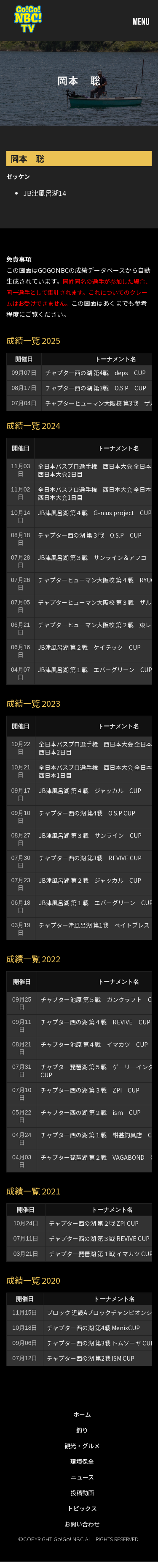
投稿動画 (82, 1492)
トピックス (82, 1508)
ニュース (82, 1477)
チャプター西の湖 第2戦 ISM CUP (90, 1358)
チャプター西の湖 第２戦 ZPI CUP (94, 1223)
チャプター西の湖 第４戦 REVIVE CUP (95, 1022)
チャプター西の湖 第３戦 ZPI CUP (89, 1090)
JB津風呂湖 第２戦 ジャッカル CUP (90, 880)
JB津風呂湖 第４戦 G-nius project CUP (95, 512)
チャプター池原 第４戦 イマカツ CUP (94, 1044)
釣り (82, 1430)
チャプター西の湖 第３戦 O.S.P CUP (90, 535)
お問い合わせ (82, 1524)
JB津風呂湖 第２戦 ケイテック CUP (89, 647)
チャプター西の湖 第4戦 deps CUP (95, 372)
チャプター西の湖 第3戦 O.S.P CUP (95, 388)
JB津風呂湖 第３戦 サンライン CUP (90, 835)
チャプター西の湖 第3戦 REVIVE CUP (90, 858)
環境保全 (82, 1461)
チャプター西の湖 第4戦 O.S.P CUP (87, 813)
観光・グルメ (82, 1445)
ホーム (82, 1414)
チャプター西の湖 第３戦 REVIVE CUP (99, 1238)
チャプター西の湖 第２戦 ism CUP (93, 1112)
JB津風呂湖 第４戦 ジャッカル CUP (90, 790)
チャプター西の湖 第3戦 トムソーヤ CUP (100, 1343)
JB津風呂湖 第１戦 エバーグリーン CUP (95, 669)
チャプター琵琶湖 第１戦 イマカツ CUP (101, 1253)
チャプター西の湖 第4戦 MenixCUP (93, 1327)
